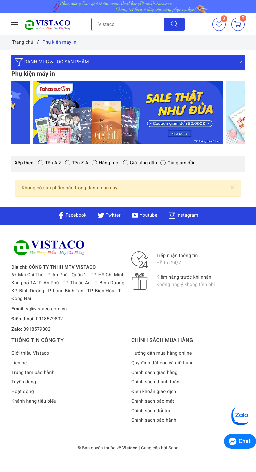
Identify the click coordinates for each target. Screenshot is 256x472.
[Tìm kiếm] (174, 24)
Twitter (109, 215)
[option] (128, 112)
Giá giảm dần (178, 163)
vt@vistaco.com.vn (46, 309)
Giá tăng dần (140, 163)
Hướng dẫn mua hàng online (161, 353)
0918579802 (49, 319)
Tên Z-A (76, 163)
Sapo (173, 448)
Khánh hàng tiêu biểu (33, 401)
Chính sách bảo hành (153, 420)
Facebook (72, 215)
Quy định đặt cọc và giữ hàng (162, 363)
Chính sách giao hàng (154, 372)
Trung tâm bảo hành (33, 372)
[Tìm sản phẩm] (127, 24)
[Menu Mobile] (15, 24)
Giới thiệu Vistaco (30, 353)
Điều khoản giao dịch (153, 391)
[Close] (232, 187)
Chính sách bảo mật (152, 401)
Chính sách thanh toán (155, 382)
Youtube (144, 215)
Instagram (183, 215)
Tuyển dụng (23, 382)
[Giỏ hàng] (238, 24)
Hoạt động (22, 391)
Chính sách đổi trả (150, 410)
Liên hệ (19, 363)
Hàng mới (105, 163)
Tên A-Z (49, 163)
